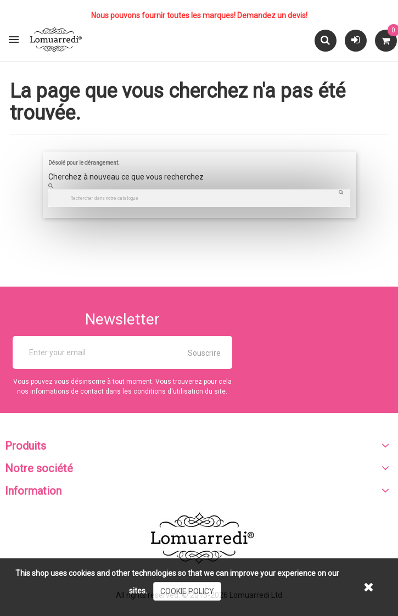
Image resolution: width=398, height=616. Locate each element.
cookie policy (187, 591)
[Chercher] (199, 198)
